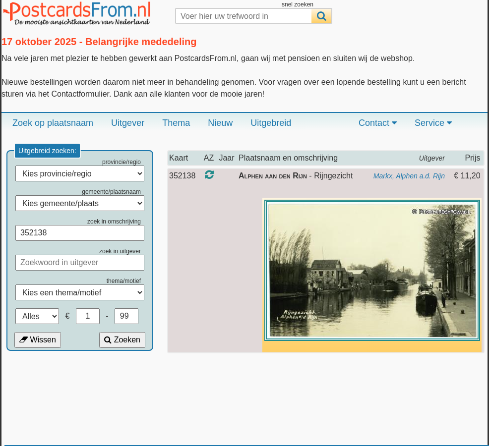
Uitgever (127, 123)
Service (433, 123)
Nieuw (220, 123)
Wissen (37, 339)
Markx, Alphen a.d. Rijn (409, 176)
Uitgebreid (270, 123)
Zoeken (122, 339)
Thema (176, 123)
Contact (378, 123)
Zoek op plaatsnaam (52, 123)
